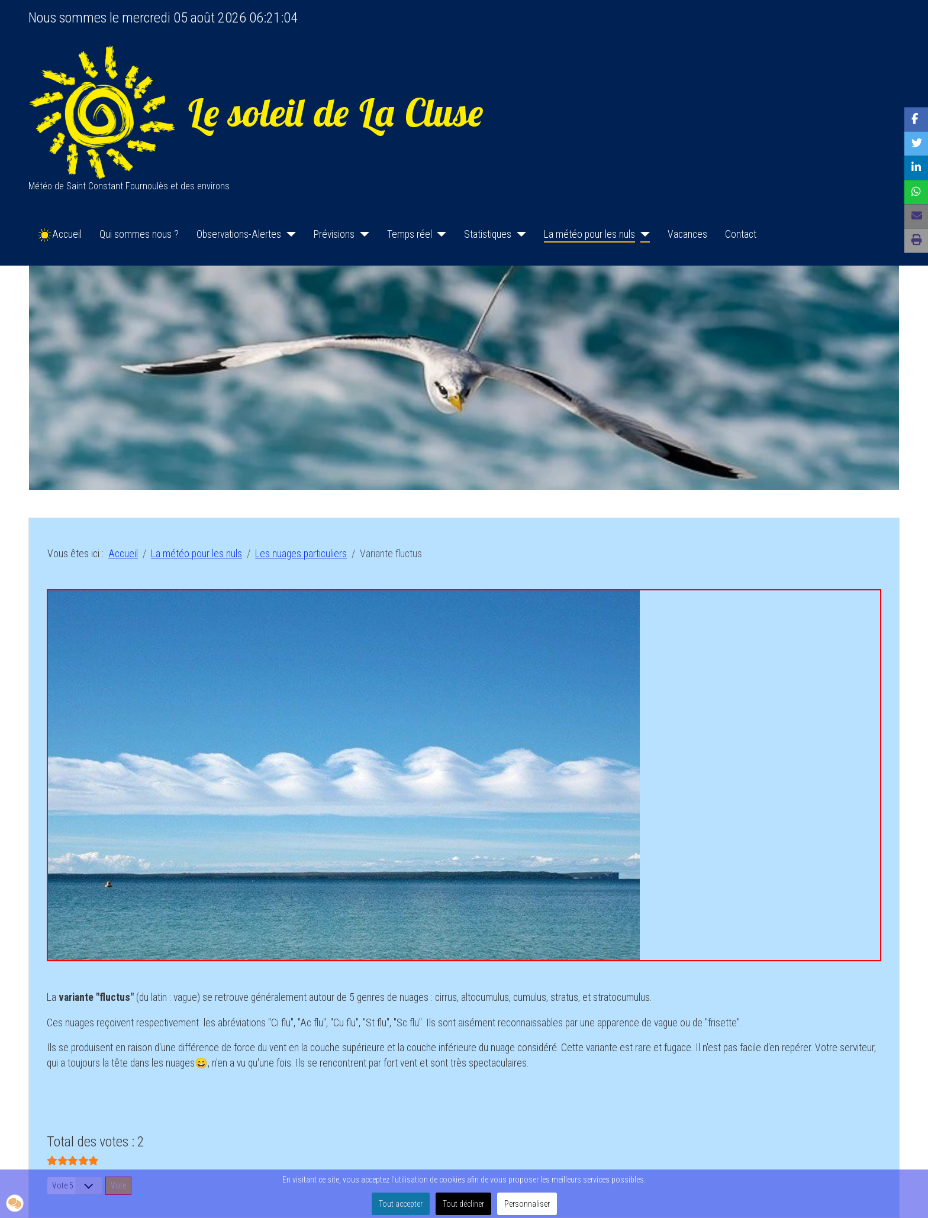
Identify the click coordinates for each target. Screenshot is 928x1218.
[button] (15, 1203)
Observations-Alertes (238, 234)
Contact (740, 234)
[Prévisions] (362, 235)
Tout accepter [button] (401, 1204)
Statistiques (487, 234)
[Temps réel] (439, 235)
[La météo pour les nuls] (642, 235)
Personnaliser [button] (527, 1204)
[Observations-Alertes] (288, 235)
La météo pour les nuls (589, 234)
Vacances (687, 234)
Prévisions (334, 234)
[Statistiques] (518, 235)
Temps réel (409, 234)
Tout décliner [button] (463, 1204)
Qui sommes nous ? (139, 234)
